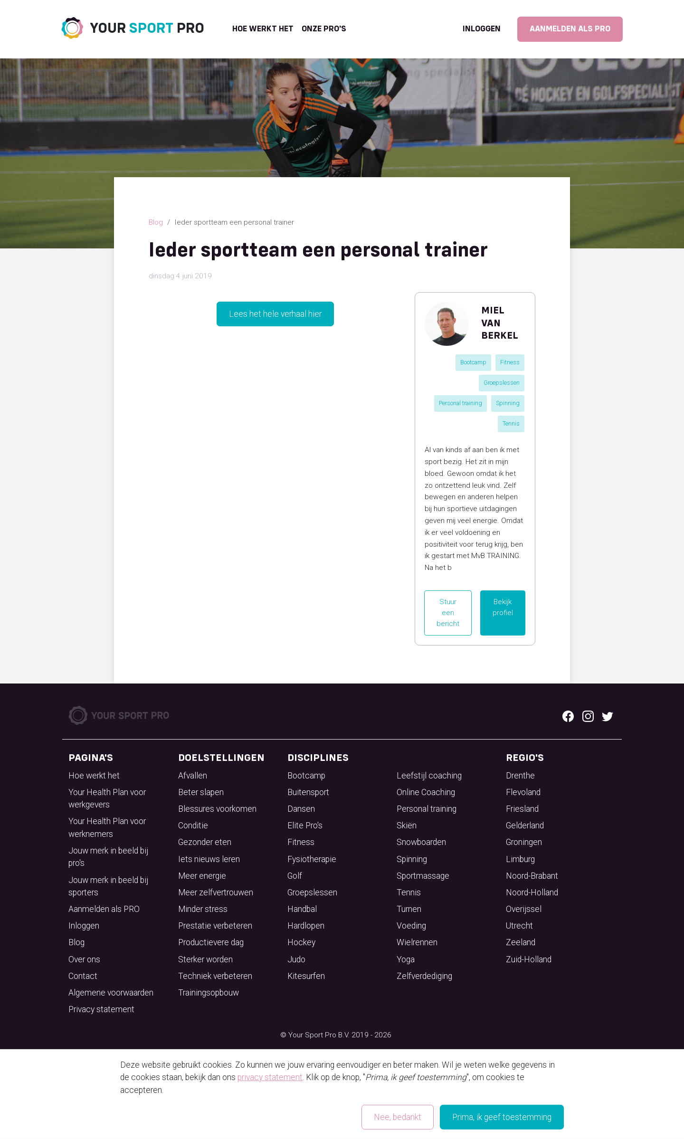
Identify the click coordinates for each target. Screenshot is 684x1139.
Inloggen (482, 29)
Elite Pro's (305, 825)
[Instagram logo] (588, 715)
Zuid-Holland (528, 959)
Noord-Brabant (532, 876)
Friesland (522, 809)
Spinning (508, 403)
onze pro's (324, 29)
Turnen (409, 909)
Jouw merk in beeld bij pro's (108, 857)
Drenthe (520, 775)
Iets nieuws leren (209, 859)
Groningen (524, 842)
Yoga (406, 959)
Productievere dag (211, 942)
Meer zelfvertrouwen (215, 892)
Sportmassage (423, 876)
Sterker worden (205, 959)
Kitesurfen (306, 976)
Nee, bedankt (397, 1117)
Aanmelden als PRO (570, 29)
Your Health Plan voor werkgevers (107, 798)
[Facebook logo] (568, 715)
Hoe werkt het (263, 29)
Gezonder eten (204, 842)
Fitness (510, 362)
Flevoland (523, 792)
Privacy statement (101, 1009)
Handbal (302, 909)
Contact (82, 976)
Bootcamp (473, 362)
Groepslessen (502, 382)
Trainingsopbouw (208, 992)
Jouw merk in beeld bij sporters (108, 886)
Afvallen (192, 775)
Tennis (511, 423)
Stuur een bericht (448, 613)
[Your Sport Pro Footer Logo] (119, 715)
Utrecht (519, 925)
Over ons (84, 959)
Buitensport (308, 792)
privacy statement (270, 1077)
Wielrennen (417, 942)
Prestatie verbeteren (215, 925)
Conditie (193, 825)
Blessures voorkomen (217, 809)
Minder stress (203, 909)
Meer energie (202, 876)
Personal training (460, 403)
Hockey (301, 942)
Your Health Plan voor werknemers (107, 827)
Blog (156, 222)
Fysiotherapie (311, 859)
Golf (294, 876)
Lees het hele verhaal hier (275, 314)
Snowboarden (421, 842)
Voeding (411, 925)
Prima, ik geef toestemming (501, 1117)
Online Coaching (426, 792)
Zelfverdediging (424, 976)
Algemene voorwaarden (110, 992)
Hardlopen (305, 925)
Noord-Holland (532, 892)
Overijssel (524, 909)
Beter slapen (201, 792)
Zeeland (520, 942)
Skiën (407, 825)
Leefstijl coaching (429, 775)
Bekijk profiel (503, 607)
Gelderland (525, 825)
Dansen (301, 809)
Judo (296, 959)
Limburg (520, 859)
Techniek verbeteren (215, 976)
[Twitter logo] (607, 715)
